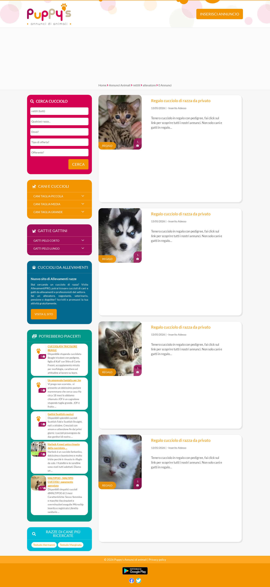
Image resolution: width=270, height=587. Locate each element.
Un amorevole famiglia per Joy (64, 380)
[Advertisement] (135, 54)
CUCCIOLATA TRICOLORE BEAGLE (62, 348)
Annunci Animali (119, 85)
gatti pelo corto (46, 240)
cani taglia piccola (48, 196)
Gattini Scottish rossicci (61, 414)
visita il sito (44, 314)
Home (102, 85)
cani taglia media (46, 204)
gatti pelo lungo (46, 248)
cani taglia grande (48, 212)
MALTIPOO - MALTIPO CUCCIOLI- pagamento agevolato (60, 482)
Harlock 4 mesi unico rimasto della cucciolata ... (64, 446)
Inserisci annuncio (219, 14)
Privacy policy (157, 559)
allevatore (149, 85)
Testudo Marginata (71, 544)
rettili (136, 85)
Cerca (78, 164)
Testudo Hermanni (44, 544)
